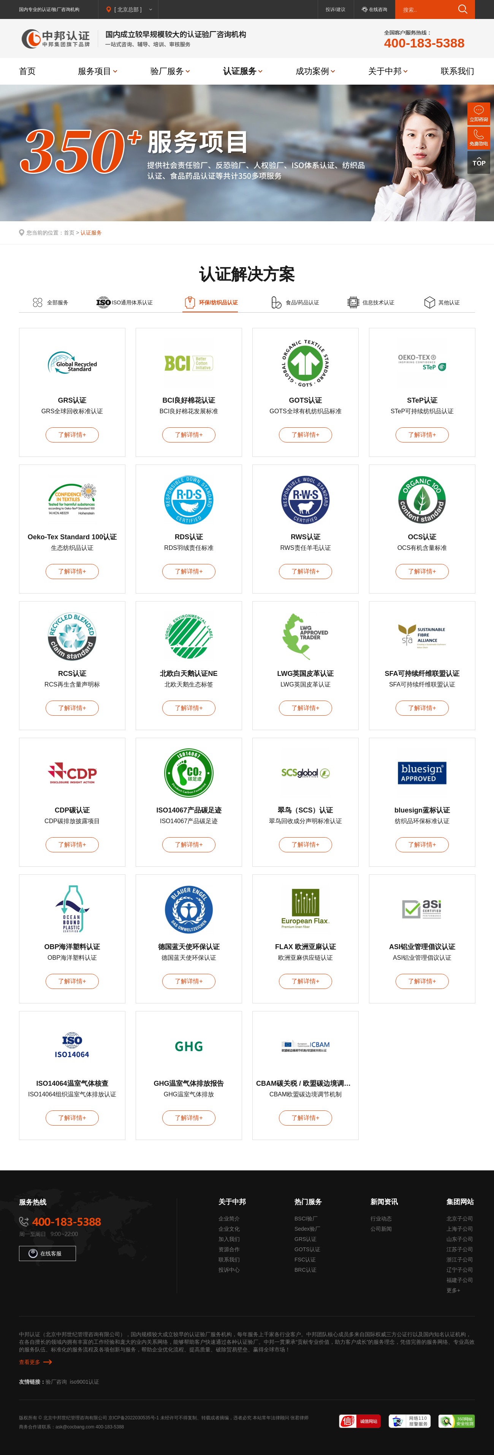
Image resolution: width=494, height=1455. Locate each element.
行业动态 (381, 1219)
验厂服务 (167, 71)
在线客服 (45, 1253)
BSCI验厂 (306, 1219)
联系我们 (457, 71)
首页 (27, 71)
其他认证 (449, 302)
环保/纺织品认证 (218, 302)
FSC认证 (305, 1260)
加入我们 (229, 1239)
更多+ (453, 1290)
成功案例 (312, 71)
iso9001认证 (84, 1382)
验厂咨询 (56, 1382)
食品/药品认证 (302, 302)
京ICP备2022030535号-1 (133, 1417)
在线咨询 (378, 9)
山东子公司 (459, 1239)
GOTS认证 (307, 1249)
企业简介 (229, 1219)
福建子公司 (459, 1280)
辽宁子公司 (459, 1270)
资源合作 (229, 1249)
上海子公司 (459, 1229)
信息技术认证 (378, 302)
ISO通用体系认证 (132, 302)
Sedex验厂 (307, 1229)
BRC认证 (305, 1270)
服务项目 (94, 71)
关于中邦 (385, 71)
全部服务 (57, 302)
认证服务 (239, 71)
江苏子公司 (459, 1249)
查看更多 (29, 1362)
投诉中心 (229, 1270)
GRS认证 (305, 1239)
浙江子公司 (459, 1260)
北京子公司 (459, 1219)
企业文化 (229, 1229)
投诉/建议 (335, 9)
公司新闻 (381, 1229)
